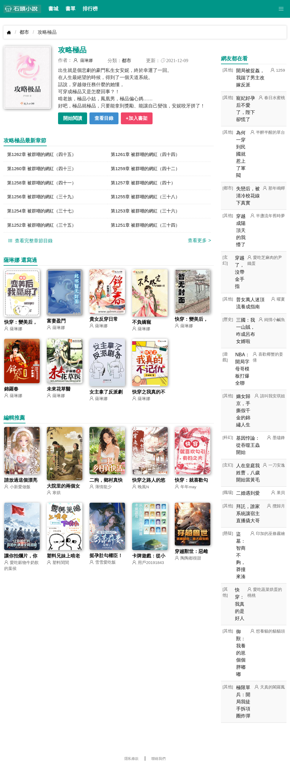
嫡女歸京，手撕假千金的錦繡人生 (243, 410)
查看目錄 (103, 118)
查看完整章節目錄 (30, 242)
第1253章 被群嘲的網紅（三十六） (147, 212)
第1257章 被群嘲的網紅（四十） (145, 183)
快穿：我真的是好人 (239, 604)
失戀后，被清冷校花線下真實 (248, 195)
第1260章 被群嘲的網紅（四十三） (44, 169)
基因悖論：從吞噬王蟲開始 (248, 445)
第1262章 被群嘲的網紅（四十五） (44, 154)
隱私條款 (131, 759)
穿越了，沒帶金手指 (239, 272)
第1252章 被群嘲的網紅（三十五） (44, 227)
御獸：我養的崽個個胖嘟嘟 (241, 653)
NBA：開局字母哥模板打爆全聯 (242, 369)
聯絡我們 (158, 759)
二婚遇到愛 (248, 493)
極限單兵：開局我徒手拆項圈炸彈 (243, 701)
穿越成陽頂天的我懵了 (241, 230)
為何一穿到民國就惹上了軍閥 (241, 154)
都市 (24, 32)
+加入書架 (137, 118)
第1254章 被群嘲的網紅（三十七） (44, 212)
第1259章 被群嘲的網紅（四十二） (147, 169)
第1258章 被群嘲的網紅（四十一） (44, 183)
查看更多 (199, 242)
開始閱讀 (72, 118)
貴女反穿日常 (103, 321)
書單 (70, 9)
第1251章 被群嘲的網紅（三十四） (147, 227)
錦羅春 (11, 391)
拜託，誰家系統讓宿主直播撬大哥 (248, 513)
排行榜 (90, 9)
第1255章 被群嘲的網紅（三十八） (147, 198)
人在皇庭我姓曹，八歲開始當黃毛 (248, 472)
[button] (281, 9)
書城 (53, 9)
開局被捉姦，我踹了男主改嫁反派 (250, 77)
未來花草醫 (59, 391)
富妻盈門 (56, 323)
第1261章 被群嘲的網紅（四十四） (147, 154)
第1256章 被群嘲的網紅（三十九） (44, 198)
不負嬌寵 (141, 324)
